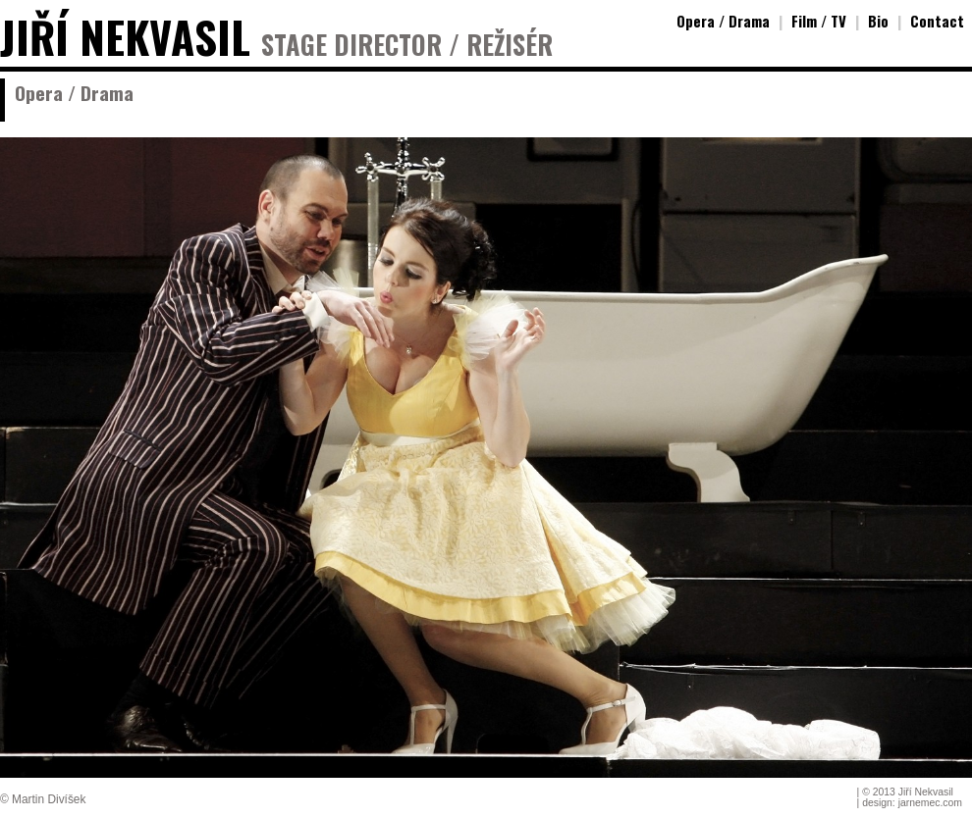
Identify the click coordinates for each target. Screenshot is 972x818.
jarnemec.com (930, 802)
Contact (937, 20)
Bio (878, 20)
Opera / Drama (723, 20)
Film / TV (818, 20)
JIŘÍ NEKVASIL (125, 37)
